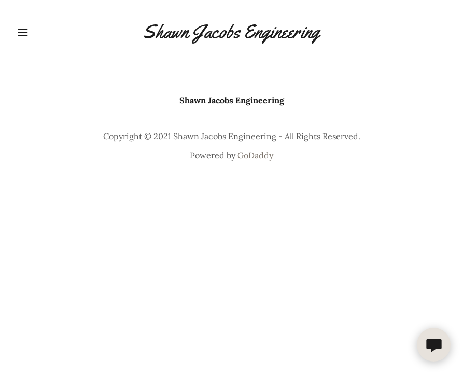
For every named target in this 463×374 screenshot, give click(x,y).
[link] (231, 35)
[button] (38, 32)
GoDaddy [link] (255, 155)
